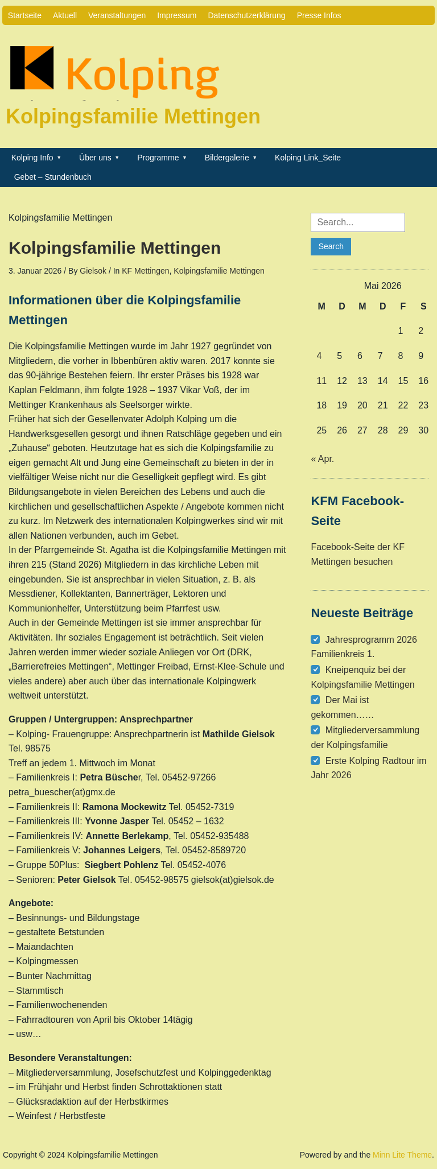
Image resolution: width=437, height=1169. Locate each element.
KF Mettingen (145, 270)
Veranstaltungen (117, 15)
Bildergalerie (227, 157)
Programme (158, 157)
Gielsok (93, 270)
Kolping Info (32, 157)
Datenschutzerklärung (246, 15)
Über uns (95, 157)
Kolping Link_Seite (308, 157)
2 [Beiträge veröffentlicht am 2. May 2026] (420, 331)
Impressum (176, 15)
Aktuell (65, 15)
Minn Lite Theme (402, 1154)
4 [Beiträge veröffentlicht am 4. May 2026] (318, 356)
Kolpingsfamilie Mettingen (133, 116)
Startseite (25, 15)
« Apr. (322, 459)
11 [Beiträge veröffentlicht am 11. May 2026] (321, 381)
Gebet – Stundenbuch (53, 176)
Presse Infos (319, 15)
